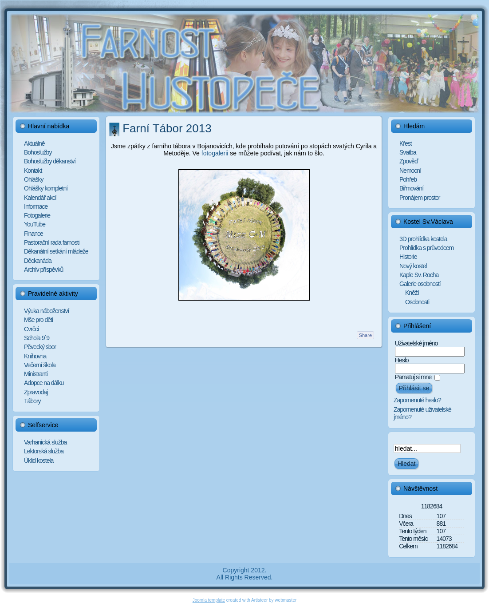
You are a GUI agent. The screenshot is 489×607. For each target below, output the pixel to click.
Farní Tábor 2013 (166, 128)
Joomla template (209, 600)
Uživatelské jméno (416, 343)
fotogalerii (215, 153)
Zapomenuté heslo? (417, 400)
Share (365, 335)
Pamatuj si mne (413, 377)
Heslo (402, 360)
